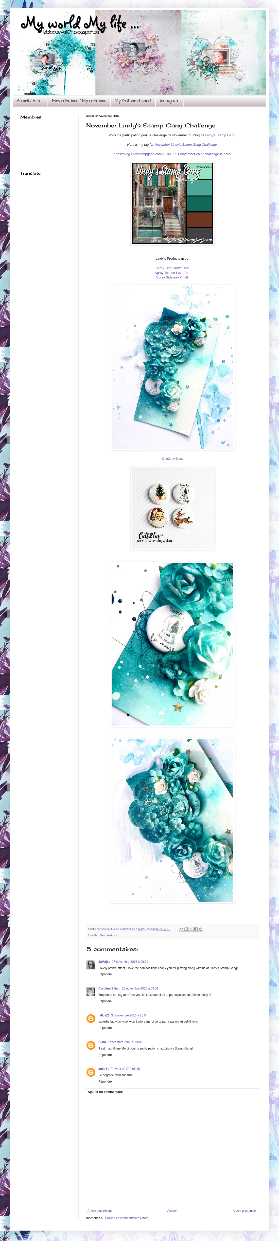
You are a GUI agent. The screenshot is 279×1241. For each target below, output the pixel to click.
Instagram (169, 101)
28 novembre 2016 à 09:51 (140, 988)
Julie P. (103, 1069)
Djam (102, 1042)
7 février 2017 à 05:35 (125, 1069)
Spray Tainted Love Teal (172, 273)
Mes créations (108, 935)
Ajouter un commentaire (105, 1092)
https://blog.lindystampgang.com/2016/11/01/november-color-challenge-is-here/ (172, 154)
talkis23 (104, 1015)
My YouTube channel (133, 101)
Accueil (172, 1211)
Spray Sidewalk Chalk (172, 277)
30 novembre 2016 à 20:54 (129, 1015)
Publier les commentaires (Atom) (127, 1218)
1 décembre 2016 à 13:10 (124, 1042)
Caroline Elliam (109, 988)
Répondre (105, 974)
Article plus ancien (245, 1211)
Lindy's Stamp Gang (220, 135)
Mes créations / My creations (79, 101)
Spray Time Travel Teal (172, 268)
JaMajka (104, 962)
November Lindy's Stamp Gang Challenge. (186, 144)
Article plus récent (100, 1211)
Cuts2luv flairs (172, 459)
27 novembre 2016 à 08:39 (130, 962)
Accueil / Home (30, 101)
